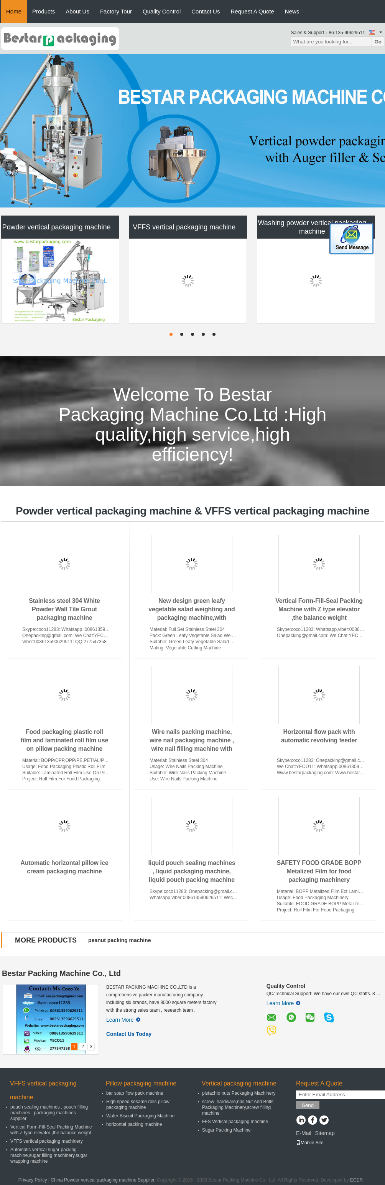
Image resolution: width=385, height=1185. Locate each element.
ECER (356, 1180)
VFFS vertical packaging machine (184, 227)
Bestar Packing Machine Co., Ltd (61, 973)
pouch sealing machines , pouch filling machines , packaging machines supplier (49, 1112)
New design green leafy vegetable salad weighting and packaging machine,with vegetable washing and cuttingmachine (191, 617)
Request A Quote (252, 11)
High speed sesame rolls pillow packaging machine (137, 1104)
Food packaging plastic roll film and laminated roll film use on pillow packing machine (64, 740)
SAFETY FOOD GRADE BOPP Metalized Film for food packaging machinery (318, 871)
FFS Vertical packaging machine (235, 1121)
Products (43, 11)
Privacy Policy (32, 1180)
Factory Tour (116, 11)
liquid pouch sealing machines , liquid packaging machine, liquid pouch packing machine (191, 871)
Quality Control (162, 11)
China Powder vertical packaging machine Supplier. (104, 1180)
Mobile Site (309, 1142)
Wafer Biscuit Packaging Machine (140, 1116)
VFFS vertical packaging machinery (46, 1141)
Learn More (123, 1020)
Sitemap (324, 1133)
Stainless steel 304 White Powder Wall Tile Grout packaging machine (64, 609)
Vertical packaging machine (239, 1083)
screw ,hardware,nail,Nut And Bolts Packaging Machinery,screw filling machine (237, 1107)
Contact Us (205, 11)
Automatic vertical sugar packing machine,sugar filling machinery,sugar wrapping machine (48, 1155)
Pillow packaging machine (141, 1083)
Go (378, 42)
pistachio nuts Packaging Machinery (238, 1093)
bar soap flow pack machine (134, 1093)
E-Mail (303, 1133)
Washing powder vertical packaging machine (312, 227)
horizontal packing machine (134, 1124)
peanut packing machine (119, 940)
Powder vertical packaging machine (56, 227)
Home (13, 11)
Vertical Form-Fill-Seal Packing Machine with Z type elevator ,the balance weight (319, 609)
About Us (77, 11)
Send (308, 1105)
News (292, 11)
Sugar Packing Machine (226, 1130)
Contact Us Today (128, 1034)
